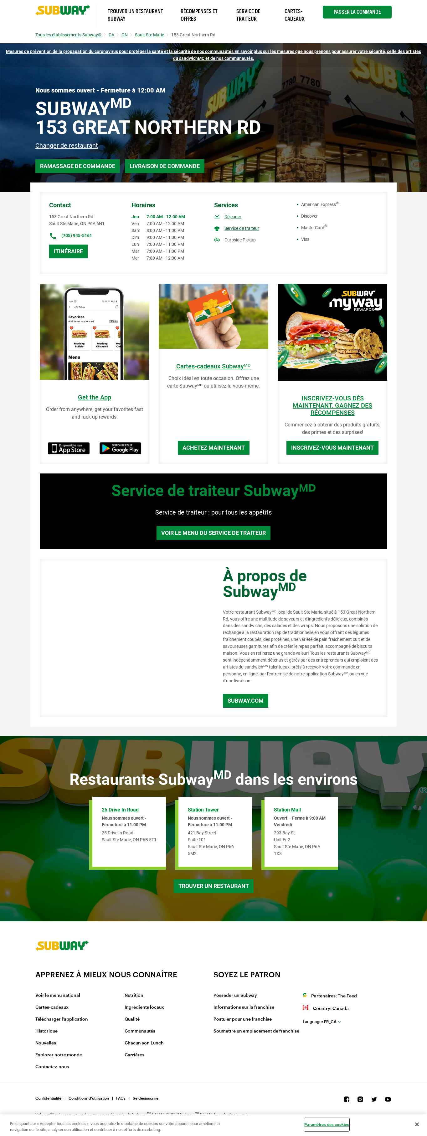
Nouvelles (45, 1043)
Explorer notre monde (58, 1055)
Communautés (140, 1031)
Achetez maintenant (214, 447)
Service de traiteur (241, 228)
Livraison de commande (165, 166)
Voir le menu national (57, 995)
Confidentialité (48, 1098)
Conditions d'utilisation (89, 1098)
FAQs (121, 1098)
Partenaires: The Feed (334, 996)
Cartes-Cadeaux (295, 15)
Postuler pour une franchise (243, 1019)
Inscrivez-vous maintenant (332, 447)
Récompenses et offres (199, 15)
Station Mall (287, 810)
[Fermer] (417, 1124)
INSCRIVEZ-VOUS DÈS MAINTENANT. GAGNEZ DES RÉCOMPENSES (332, 405)
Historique (46, 1031)
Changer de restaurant (66, 145)
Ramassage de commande (77, 166)
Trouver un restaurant (213, 886)
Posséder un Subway (235, 995)
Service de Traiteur (248, 15)
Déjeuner (232, 216)
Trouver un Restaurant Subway (135, 15)
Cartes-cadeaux (52, 1007)
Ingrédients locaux (144, 1007)
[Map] (124, 638)
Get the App (94, 397)
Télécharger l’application (61, 1019)
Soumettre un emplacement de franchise (256, 1031)
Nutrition (134, 995)
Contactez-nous (52, 1067)
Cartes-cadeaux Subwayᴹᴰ (213, 366)
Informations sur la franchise (244, 1007)
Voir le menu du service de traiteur (213, 533)
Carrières (134, 1055)
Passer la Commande (357, 12)
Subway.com (246, 700)
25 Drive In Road (120, 810)
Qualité (132, 1019)
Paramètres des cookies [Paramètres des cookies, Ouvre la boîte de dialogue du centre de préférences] (326, 1124)
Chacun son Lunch (144, 1043)
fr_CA (320, 1022)
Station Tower (203, 810)
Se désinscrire (145, 1098)
